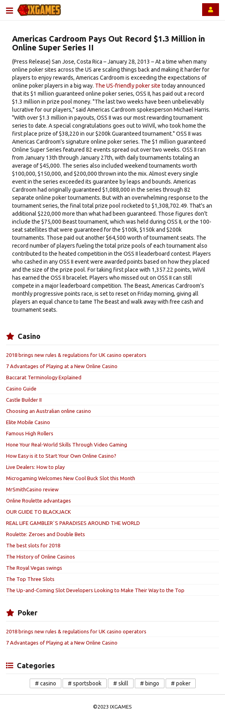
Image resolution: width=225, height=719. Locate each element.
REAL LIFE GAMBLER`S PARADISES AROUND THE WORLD (73, 523)
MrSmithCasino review (32, 489)
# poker (181, 683)
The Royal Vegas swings (34, 568)
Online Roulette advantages (38, 500)
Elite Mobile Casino (28, 422)
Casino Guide (21, 388)
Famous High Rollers (29, 433)
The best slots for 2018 (33, 545)
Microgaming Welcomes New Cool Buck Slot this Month (70, 478)
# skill (120, 683)
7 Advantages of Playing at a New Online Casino (62, 366)
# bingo (149, 683)
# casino (45, 683)
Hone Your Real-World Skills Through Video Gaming (66, 444)
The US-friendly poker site (127, 85)
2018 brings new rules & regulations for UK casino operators (76, 355)
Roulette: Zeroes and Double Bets (45, 534)
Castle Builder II (24, 400)
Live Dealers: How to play (35, 467)
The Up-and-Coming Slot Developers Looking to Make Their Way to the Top (95, 590)
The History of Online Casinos (40, 556)
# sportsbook (84, 683)
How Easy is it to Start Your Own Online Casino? (61, 456)
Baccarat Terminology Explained (43, 377)
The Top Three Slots (30, 579)
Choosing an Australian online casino (48, 411)
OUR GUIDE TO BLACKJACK (38, 512)
